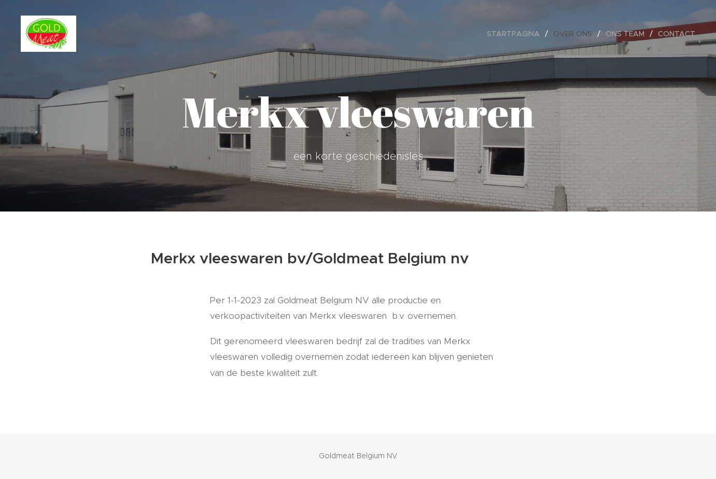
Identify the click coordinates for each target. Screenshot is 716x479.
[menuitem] (516, 34)
